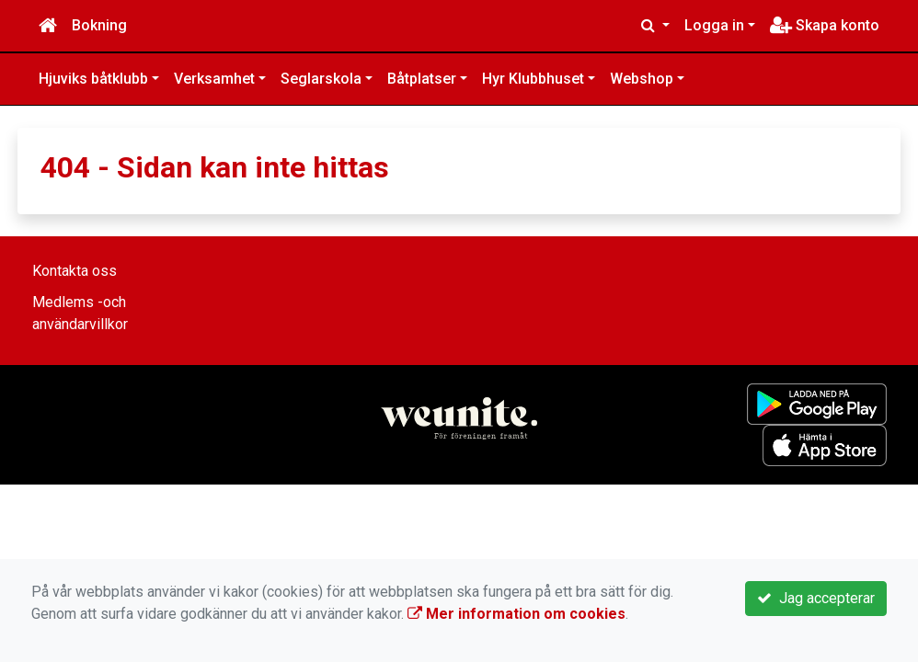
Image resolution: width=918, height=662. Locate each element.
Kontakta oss (74, 271)
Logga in (714, 25)
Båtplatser (421, 78)
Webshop (641, 78)
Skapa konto (824, 25)
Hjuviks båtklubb (93, 78)
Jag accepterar (816, 598)
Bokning (99, 25)
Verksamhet (214, 78)
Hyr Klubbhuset (533, 78)
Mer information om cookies (516, 613)
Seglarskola (321, 78)
